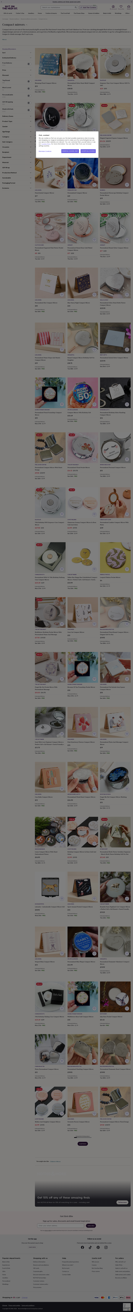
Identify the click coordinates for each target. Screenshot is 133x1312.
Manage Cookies (45, 151)
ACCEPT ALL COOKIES (88, 151)
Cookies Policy (46, 144)
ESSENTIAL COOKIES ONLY (70, 151)
